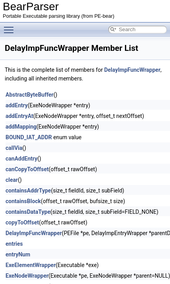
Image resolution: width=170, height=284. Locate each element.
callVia (14, 148)
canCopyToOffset (27, 169)
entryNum (18, 254)
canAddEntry (22, 158)
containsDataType (28, 212)
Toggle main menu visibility (10, 26)
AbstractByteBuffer (29, 95)
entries (14, 244)
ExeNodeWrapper (27, 276)
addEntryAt (19, 116)
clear (12, 180)
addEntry (17, 105)
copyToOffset (22, 222)
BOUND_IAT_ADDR (29, 137)
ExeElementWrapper (31, 265)
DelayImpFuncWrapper (132, 70)
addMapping (21, 126)
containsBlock (23, 201)
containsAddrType (28, 190)
